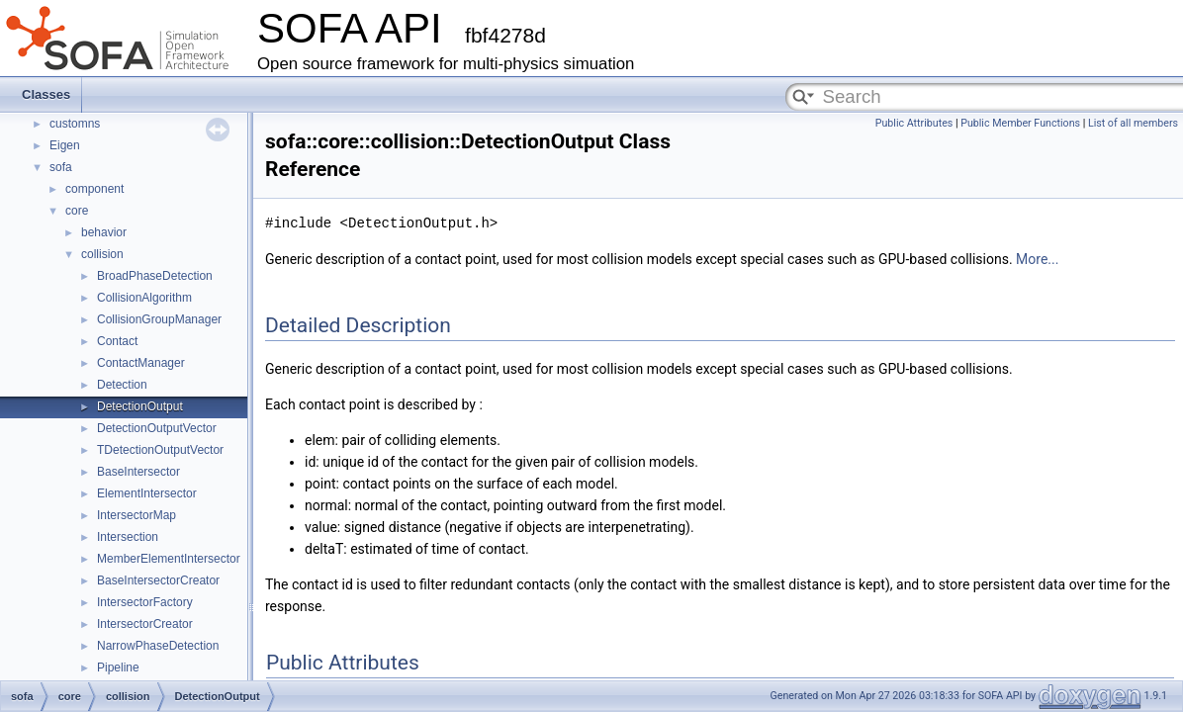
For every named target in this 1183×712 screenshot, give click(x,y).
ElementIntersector (147, 493)
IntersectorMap (136, 515)
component (94, 189)
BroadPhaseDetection (155, 276)
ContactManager (141, 363)
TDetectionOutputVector (160, 450)
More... (1037, 259)
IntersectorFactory (145, 602)
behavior (104, 232)
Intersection (127, 537)
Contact (117, 341)
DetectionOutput (140, 406)
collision (102, 254)
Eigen (64, 145)
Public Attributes (914, 123)
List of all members (1133, 123)
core (76, 211)
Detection (122, 385)
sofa (60, 167)
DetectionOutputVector (157, 428)
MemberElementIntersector (168, 559)
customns (74, 124)
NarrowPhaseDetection (158, 646)
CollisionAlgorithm (144, 298)
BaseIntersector (138, 472)
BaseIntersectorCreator (158, 580)
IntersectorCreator (145, 624)
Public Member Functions (1020, 123)
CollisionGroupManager (159, 319)
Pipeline (118, 667)
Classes (46, 94)
